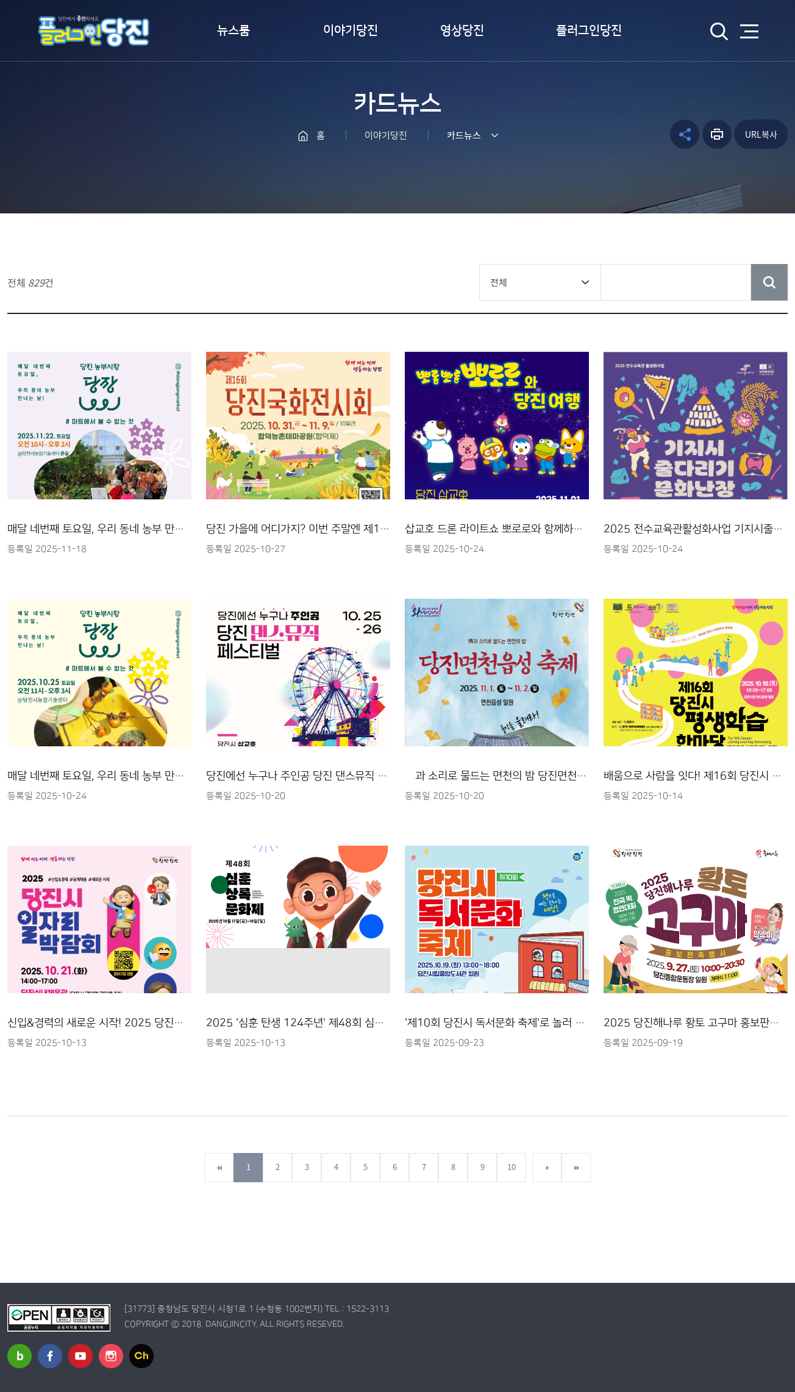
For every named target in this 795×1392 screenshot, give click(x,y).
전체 (498, 282)
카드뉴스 (464, 135)
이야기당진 (350, 30)
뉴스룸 (233, 30)
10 (511, 1166)
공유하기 (684, 134)
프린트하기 (717, 134)
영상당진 (462, 30)
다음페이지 (546, 1167)
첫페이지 (219, 1167)
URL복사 (761, 134)
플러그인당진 (589, 30)
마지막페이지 (576, 1167)
